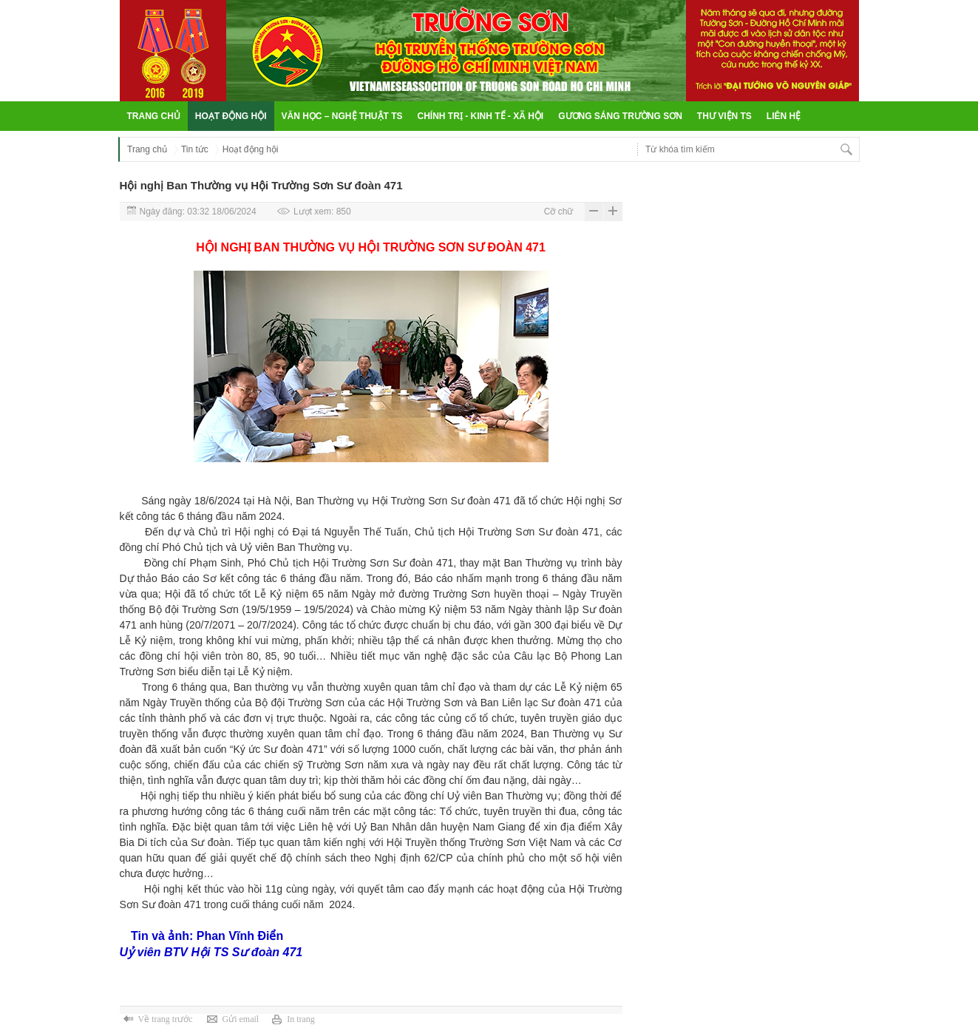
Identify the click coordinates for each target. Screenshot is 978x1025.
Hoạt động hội (231, 116)
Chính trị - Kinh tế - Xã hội (481, 116)
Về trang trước (165, 1019)
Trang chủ (153, 116)
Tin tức (194, 149)
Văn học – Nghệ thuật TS (342, 116)
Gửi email (240, 1019)
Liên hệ (784, 116)
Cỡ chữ (559, 211)
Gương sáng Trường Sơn (620, 116)
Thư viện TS (724, 116)
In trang (301, 1019)
